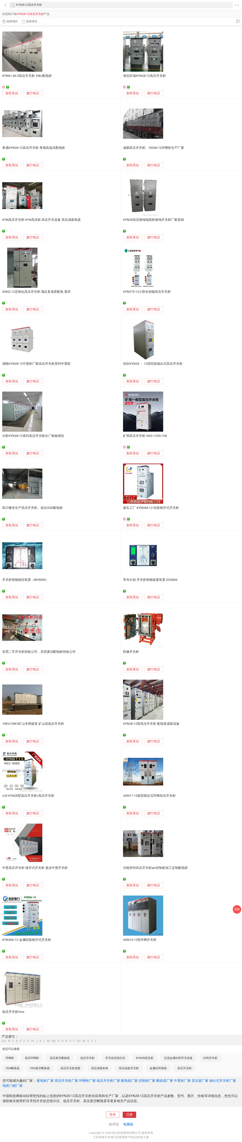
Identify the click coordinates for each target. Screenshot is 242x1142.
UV (78, 1040)
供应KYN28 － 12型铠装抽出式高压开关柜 (153, 364)
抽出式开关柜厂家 (222, 1081)
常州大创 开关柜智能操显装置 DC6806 (150, 580)
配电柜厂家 (45, 1081)
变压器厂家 (200, 1081)
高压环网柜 (32, 1058)
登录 (112, 1114)
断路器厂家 (164, 1081)
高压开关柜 (184, 1068)
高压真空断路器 (60, 1058)
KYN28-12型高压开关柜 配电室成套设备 (151, 724)
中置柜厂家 (182, 1081)
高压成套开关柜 (129, 1068)
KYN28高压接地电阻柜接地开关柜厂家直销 (153, 220)
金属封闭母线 (158, 1068)
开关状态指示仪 (115, 1058)
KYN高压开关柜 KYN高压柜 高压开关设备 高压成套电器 (41, 220)
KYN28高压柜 (144, 1058)
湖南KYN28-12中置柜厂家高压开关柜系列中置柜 (36, 364)
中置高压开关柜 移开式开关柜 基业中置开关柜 (35, 868)
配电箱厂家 (129, 1081)
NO (54, 1040)
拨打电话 (32, 93)
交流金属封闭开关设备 (178, 1058)
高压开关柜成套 (70, 1068)
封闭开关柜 (210, 1058)
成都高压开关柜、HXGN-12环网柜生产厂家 (153, 148)
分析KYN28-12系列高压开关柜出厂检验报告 (33, 436)
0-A (4, 1040)
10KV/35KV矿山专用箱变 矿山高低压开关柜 (33, 724)
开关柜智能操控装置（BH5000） (25, 580)
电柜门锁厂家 (13, 1086)
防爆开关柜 (131, 652)
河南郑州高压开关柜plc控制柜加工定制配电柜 (155, 868)
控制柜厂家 (147, 1081)
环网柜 (10, 1058)
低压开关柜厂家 (108, 1081)
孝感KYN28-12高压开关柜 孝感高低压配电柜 (33, 148)
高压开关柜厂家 (66, 1081)
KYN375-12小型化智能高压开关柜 (147, 292)
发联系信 (11, 93)
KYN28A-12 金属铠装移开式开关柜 (26, 940)
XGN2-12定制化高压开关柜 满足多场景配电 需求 (36, 292)
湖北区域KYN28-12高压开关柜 (144, 76)
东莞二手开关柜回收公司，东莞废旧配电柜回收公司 (39, 652)
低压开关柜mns (13, 1012)
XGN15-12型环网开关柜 (139, 940)
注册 (129, 1114)
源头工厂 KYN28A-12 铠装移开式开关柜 (151, 508)
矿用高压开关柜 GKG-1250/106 (145, 436)
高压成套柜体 (99, 1068)
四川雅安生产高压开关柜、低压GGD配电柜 (32, 508)
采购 (237, 909)
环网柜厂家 (87, 1081)
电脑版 (128, 1124)
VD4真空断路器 (40, 1068)
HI (32, 1040)
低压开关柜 (87, 1058)
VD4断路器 (12, 1068)
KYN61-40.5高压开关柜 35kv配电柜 (27, 76)
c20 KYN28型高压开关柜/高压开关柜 (28, 796)
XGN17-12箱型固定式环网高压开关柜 (149, 796)
